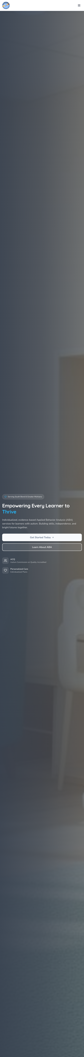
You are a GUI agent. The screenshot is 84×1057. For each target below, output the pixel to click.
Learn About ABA (42, 547)
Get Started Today (42, 537)
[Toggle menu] (79, 5)
